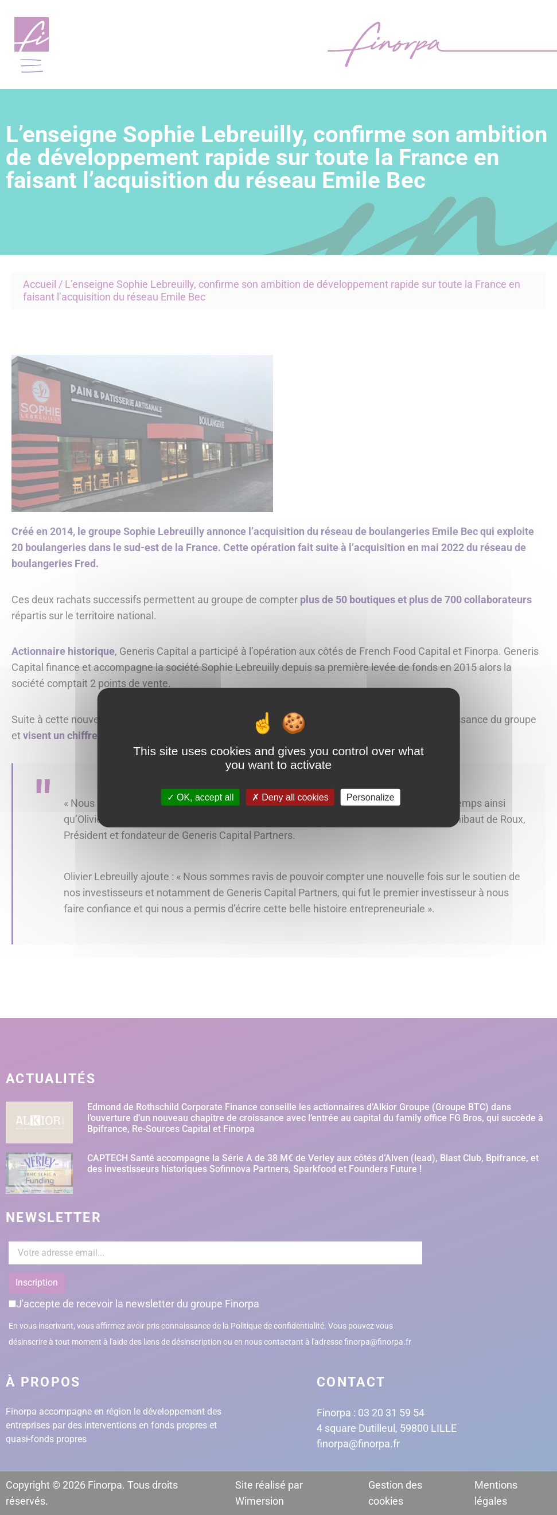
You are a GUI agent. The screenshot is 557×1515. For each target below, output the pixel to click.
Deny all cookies (290, 797)
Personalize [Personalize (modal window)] (370, 797)
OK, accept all (200, 797)
